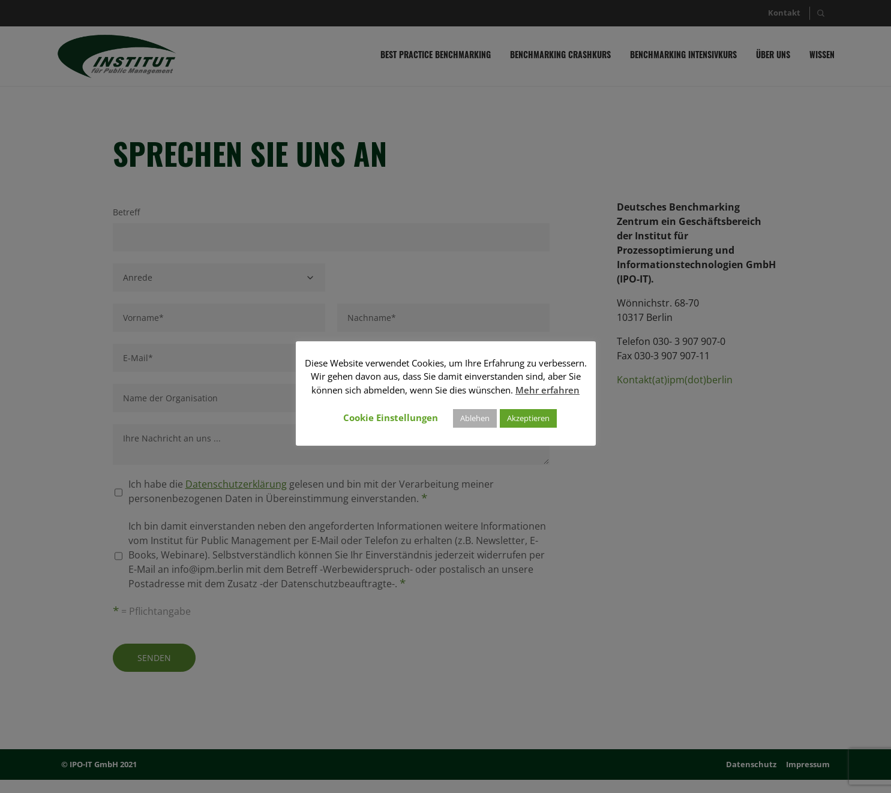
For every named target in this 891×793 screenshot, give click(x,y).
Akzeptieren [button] (528, 418)
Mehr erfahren (547, 390)
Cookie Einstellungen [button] (390, 417)
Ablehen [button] (475, 418)
